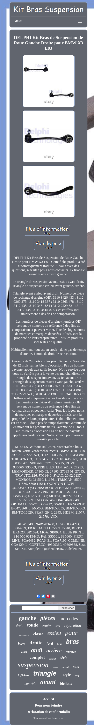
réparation (72, 625)
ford (49, 643)
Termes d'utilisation (48, 718)
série (63, 657)
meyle (65, 674)
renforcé (71, 651)
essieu (54, 633)
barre (21, 643)
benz (59, 644)
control (52, 659)
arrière (54, 650)
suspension (33, 665)
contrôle (30, 684)
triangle (44, 673)
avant (48, 682)
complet (37, 657)
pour (71, 632)
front (76, 667)
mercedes (68, 618)
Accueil (48, 699)
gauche (27, 618)
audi (36, 650)
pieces (55, 668)
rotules (46, 626)
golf (77, 675)
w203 (24, 651)
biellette (66, 684)
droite (35, 642)
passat (65, 667)
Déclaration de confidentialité (48, 712)
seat (58, 626)
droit (19, 626)
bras (72, 641)
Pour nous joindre (48, 705)
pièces (47, 618)
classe (38, 634)
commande (24, 635)
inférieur (23, 675)
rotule (32, 625)
